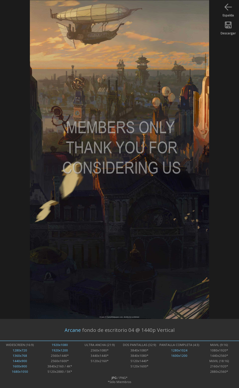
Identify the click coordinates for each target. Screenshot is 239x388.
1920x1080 (60, 345)
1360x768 (20, 355)
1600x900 (20, 366)
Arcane (73, 329)
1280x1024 (179, 350)
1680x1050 (20, 371)
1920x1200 (60, 350)
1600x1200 (179, 355)
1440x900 (20, 361)
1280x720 (20, 350)
